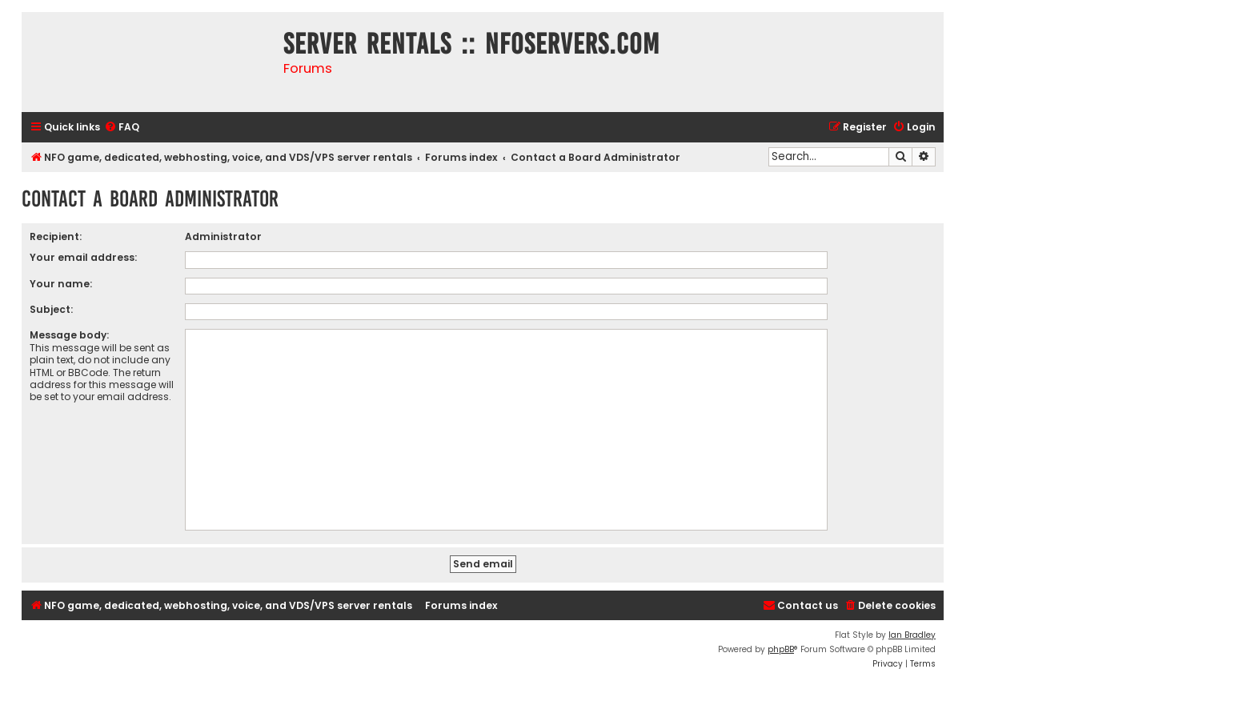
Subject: (51, 309)
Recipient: (56, 236)
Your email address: (83, 257)
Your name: (61, 283)
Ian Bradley (912, 635)
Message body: (69, 335)
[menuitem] (121, 127)
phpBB (781, 649)
